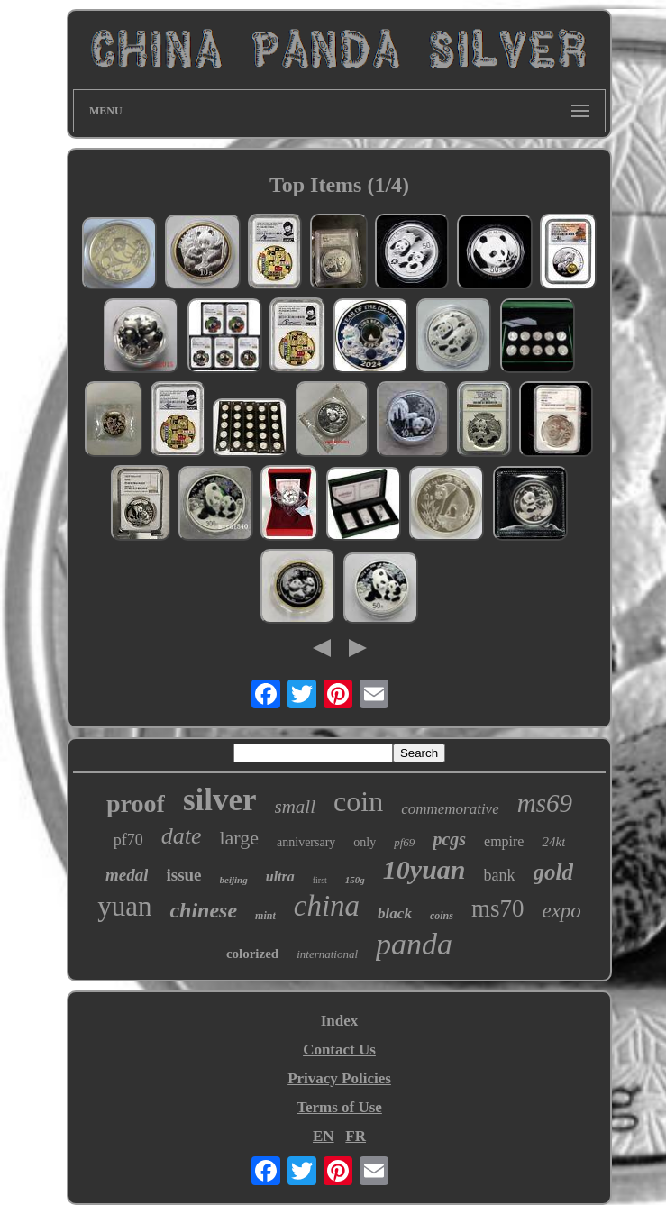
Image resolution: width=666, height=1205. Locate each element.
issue (183, 874)
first (320, 880)
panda (414, 944)
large (239, 837)
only (364, 842)
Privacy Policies (339, 1078)
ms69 (544, 803)
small (295, 806)
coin (358, 801)
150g (355, 879)
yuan (124, 906)
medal (127, 874)
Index (340, 1020)
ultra (280, 876)
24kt (553, 842)
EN (323, 1136)
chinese (203, 910)
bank (499, 875)
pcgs (449, 839)
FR (355, 1136)
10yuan (424, 869)
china (327, 906)
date (181, 836)
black (395, 913)
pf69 (404, 842)
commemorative (450, 808)
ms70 (498, 908)
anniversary (306, 842)
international (327, 954)
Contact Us (339, 1049)
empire (504, 841)
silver (220, 799)
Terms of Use (339, 1107)
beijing (234, 879)
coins (441, 915)
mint (265, 915)
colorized (252, 953)
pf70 (128, 840)
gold (553, 872)
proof (135, 803)
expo (561, 910)
